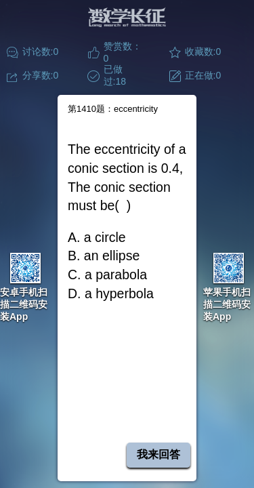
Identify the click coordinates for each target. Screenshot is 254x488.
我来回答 (158, 454)
